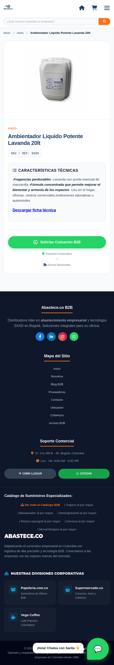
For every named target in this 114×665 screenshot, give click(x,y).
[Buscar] (104, 21)
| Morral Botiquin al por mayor (57, 529)
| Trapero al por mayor (78, 505)
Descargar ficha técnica (34, 210)
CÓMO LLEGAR (30, 473)
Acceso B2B (57, 423)
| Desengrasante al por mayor (76, 513)
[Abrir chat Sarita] (98, 649)
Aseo (20, 32)
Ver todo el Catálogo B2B (40, 505)
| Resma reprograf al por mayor (39, 521)
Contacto (57, 399)
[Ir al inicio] (81, 7)
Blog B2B (57, 384)
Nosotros (57, 376)
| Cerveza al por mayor (80, 521)
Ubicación (57, 407)
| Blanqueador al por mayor (35, 513)
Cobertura (57, 415)
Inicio (6, 32)
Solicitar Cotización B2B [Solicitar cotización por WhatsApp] (57, 242)
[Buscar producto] (51, 21)
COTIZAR (84, 473)
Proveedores (57, 392)
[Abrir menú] (107, 8)
